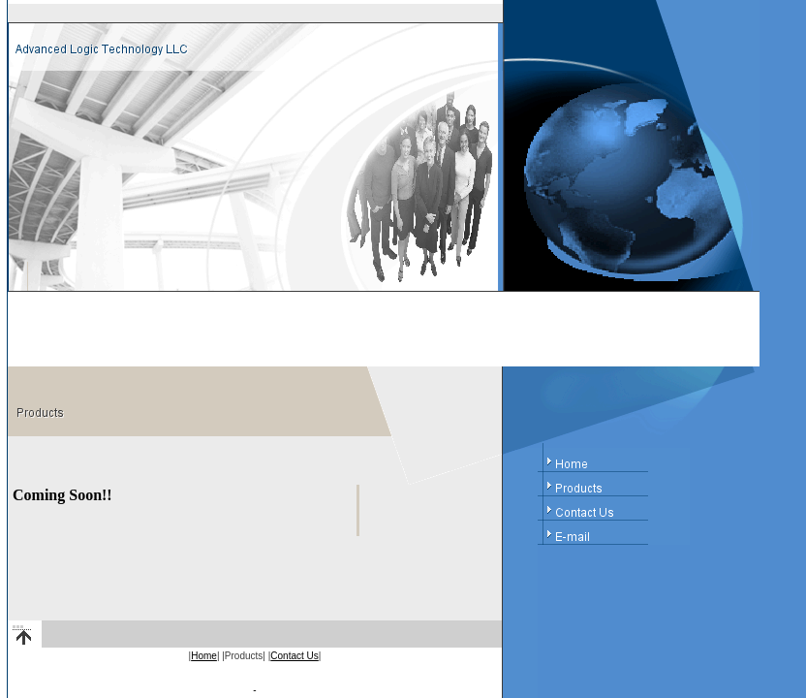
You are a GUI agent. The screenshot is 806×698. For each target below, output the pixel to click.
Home (204, 655)
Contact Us (294, 655)
